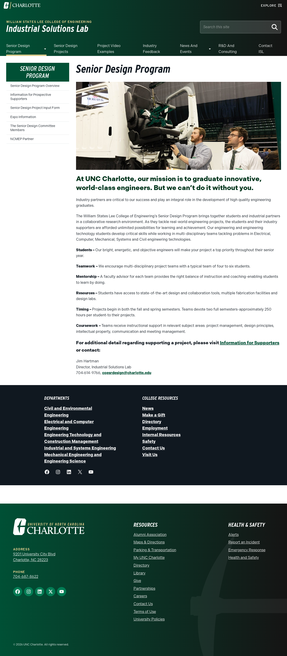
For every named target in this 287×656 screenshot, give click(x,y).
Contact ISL (265, 49)
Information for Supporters (249, 342)
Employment (155, 428)
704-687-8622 (25, 576)
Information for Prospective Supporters (30, 97)
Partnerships (144, 588)
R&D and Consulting (228, 49)
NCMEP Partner (22, 139)
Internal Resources (161, 434)
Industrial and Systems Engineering (80, 448)
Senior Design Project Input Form (35, 108)
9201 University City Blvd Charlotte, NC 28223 (34, 557)
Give (137, 581)
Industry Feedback (151, 49)
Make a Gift (153, 415)
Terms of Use (145, 611)
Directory (151, 421)
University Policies (149, 619)
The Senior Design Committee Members (32, 128)
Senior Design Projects (65, 49)
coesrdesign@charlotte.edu (126, 373)
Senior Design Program (18, 49)
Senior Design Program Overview (35, 86)
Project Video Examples (108, 49)
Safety (149, 441)
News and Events (188, 49)
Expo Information (23, 117)
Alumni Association (150, 534)
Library (139, 573)
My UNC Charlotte (149, 557)
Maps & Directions (149, 542)
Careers (140, 596)
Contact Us (153, 448)
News (148, 408)
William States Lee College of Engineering (49, 22)
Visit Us (150, 454)
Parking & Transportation (155, 550)
